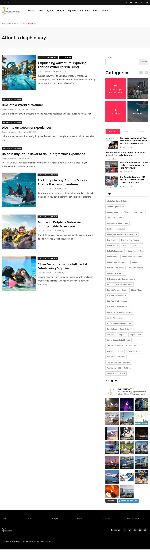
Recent (112, 132)
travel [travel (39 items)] (120, 353)
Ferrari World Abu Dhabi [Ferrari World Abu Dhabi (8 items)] (116, 292)
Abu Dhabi (85, 12)
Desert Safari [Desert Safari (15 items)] (112, 247)
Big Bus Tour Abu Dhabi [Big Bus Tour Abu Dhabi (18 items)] (116, 231)
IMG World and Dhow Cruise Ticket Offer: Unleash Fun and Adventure (125, 155)
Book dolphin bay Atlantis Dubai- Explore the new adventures (65, 180)
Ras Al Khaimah (100, 12)
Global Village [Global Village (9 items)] (136, 292)
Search (108, 57)
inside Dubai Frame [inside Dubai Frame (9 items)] (115, 320)
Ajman (50, 12)
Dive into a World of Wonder (22, 102)
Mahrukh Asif (128, 150)
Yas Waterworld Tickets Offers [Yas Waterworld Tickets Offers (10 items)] (119, 370)
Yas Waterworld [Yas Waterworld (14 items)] (134, 353)
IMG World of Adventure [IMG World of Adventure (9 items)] (116, 297)
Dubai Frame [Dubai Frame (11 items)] (112, 258)
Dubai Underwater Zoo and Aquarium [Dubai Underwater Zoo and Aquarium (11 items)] (122, 281)
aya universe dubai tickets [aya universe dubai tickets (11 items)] (117, 225)
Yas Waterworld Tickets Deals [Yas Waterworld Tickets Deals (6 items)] (119, 364)
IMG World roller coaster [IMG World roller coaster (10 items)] (117, 303)
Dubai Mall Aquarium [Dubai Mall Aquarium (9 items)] (115, 270)
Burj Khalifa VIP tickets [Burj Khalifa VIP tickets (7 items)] (130, 242)
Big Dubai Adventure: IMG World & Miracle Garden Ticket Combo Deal (133, 182)
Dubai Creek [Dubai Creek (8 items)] (136, 247)
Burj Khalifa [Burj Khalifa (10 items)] (111, 242)
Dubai (40, 12)
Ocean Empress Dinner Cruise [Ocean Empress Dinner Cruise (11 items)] (119, 325)
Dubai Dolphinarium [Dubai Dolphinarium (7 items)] (115, 253)
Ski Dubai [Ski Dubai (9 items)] (111, 336)
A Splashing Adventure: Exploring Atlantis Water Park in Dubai (64, 65)
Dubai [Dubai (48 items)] (125, 247)
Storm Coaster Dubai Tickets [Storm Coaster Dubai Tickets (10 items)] (118, 342)
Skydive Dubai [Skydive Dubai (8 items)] (135, 336)
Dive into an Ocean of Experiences (27, 125)
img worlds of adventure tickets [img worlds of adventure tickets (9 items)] (119, 314)
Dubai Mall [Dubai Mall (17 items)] (136, 264)
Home (31, 12)
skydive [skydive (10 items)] (122, 336)
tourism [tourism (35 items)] (110, 353)
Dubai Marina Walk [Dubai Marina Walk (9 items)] (136, 270)
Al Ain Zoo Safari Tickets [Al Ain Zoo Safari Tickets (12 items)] (117, 203)
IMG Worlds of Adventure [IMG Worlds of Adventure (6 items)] (117, 309)
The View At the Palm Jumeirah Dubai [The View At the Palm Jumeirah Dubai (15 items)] (121, 347)
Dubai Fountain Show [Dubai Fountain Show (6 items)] (136, 253)
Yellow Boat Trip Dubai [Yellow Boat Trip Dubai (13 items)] (116, 375)
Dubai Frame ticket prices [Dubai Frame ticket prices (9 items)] (117, 264)
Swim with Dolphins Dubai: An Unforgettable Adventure (62, 219)
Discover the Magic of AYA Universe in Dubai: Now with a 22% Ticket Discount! (134, 142)
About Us (5, 3)
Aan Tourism (46, 544)
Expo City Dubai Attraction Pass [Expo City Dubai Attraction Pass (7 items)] (119, 286)
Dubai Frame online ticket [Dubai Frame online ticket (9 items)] (132, 258)
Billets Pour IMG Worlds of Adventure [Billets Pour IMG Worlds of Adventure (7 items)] (122, 236)
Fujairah (72, 12)
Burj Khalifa (68, 58)
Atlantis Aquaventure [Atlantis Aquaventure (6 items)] (115, 208)
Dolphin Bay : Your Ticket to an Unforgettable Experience (43, 151)
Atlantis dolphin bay (50, 58)
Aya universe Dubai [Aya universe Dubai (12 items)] (114, 220)
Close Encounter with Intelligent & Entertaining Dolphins (65, 259)
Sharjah (61, 12)
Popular (127, 132)
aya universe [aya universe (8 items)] (139, 214)
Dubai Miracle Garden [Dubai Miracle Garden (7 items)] (115, 275)
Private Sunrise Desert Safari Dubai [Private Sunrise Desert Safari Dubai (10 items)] (121, 331)
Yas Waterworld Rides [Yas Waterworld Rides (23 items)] (116, 359)
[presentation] (141, 72)
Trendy (141, 132)
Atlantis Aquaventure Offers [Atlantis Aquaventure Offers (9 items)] (118, 214)
